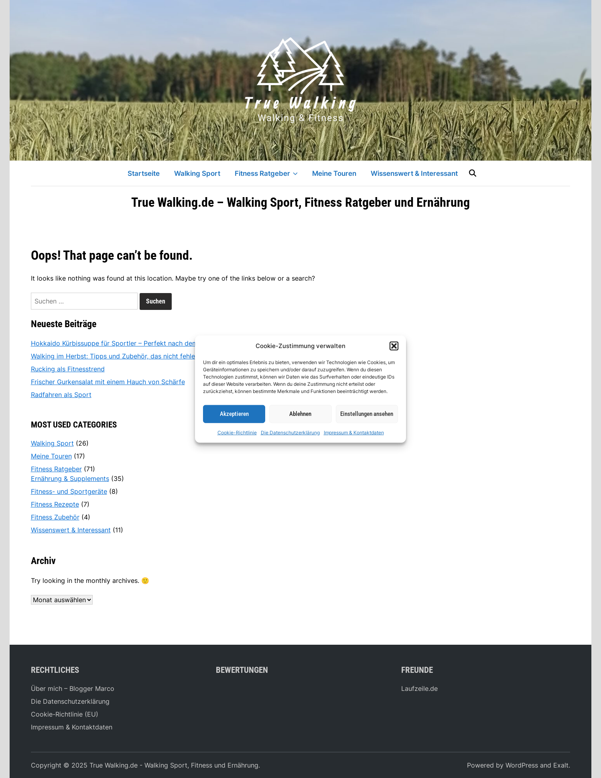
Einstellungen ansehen (366, 414)
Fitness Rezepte (55, 504)
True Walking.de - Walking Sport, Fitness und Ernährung (173, 765)
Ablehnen (300, 414)
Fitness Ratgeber (266, 173)
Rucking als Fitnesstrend (68, 369)
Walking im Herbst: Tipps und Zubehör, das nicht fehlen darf (122, 356)
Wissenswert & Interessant (414, 173)
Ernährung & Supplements (70, 479)
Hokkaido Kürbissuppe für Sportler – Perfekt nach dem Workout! (129, 343)
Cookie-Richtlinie (237, 432)
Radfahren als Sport (61, 395)
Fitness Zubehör (55, 517)
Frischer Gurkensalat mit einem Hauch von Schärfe (108, 382)
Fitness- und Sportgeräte (69, 491)
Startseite (144, 173)
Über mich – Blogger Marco (72, 688)
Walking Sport (197, 173)
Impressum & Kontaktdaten (354, 432)
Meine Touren (334, 173)
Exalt (561, 765)
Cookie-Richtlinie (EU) (64, 714)
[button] (394, 346)
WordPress (522, 765)
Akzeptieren (234, 414)
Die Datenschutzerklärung (290, 432)
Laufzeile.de (419, 688)
